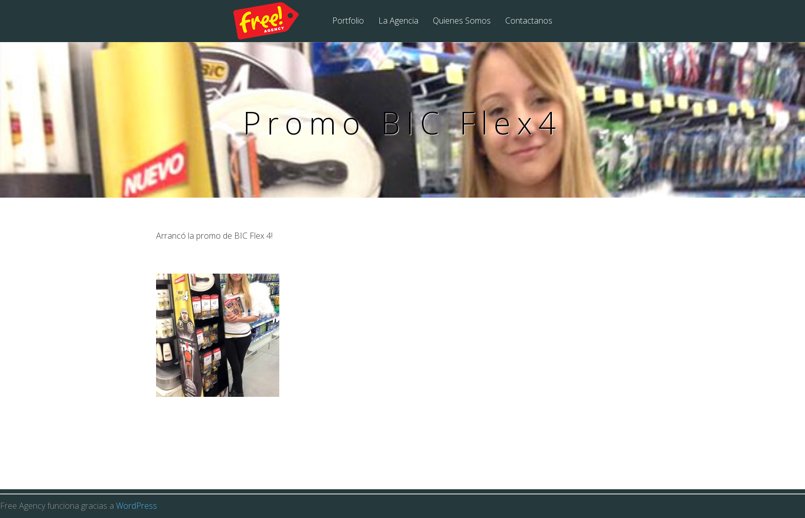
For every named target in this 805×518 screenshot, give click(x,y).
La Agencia (398, 21)
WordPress (136, 505)
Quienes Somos (462, 21)
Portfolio (348, 21)
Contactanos (528, 21)
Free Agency (272, 21)
